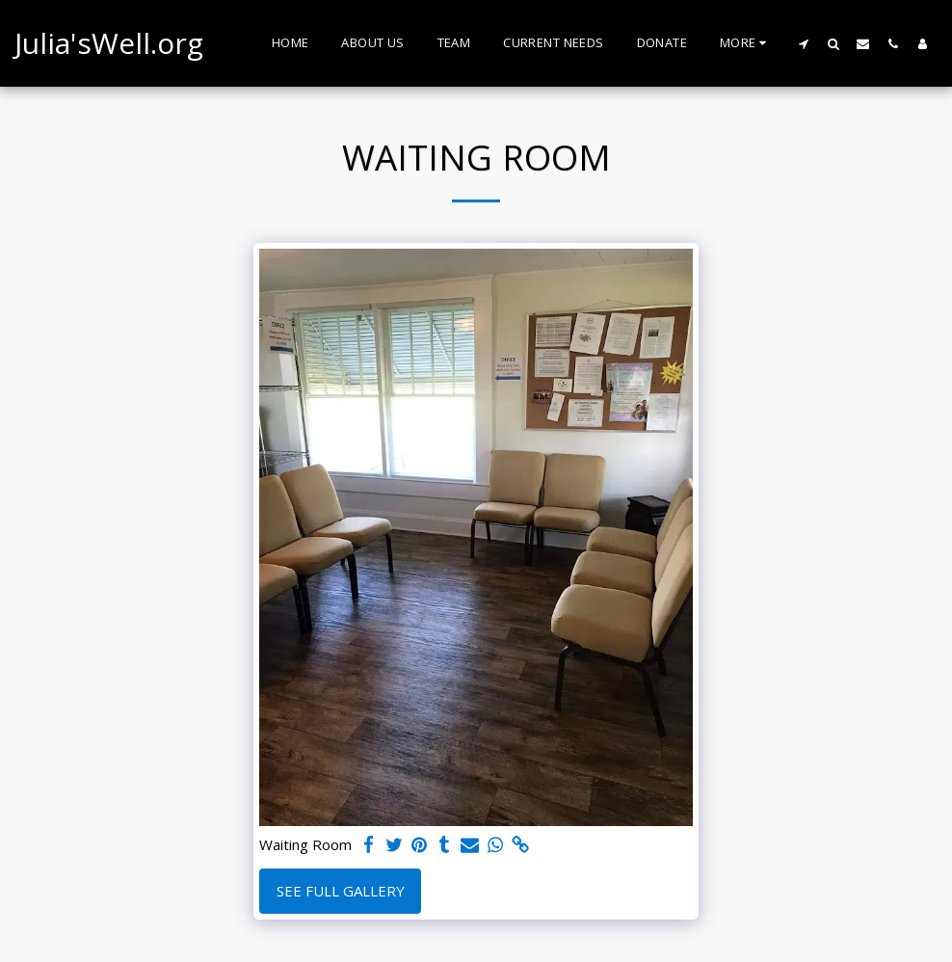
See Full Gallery (341, 890)
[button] (803, 43)
